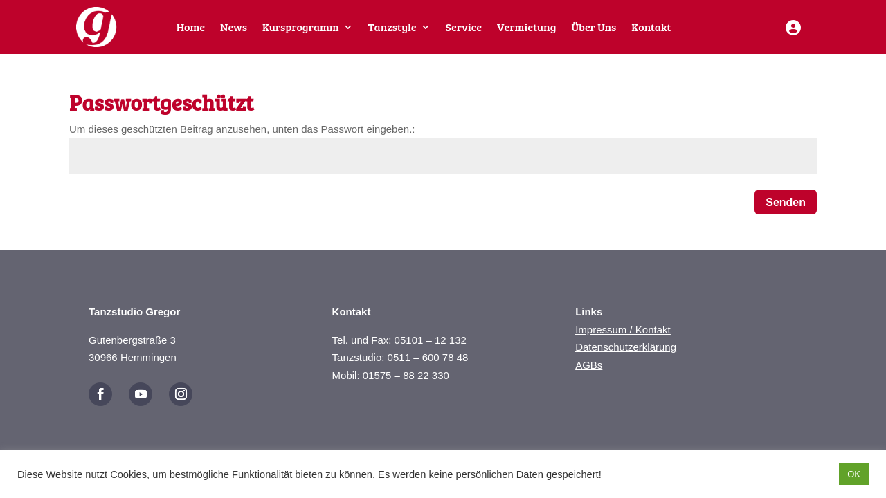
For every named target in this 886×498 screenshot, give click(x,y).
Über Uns (593, 28)
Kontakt (651, 28)
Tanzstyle (392, 28)
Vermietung (526, 28)
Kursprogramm (300, 28)
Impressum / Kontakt (623, 329)
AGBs (588, 365)
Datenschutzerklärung (625, 347)
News (233, 28)
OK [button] (853, 474)
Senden (786, 202)
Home (191, 28)
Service (464, 28)
